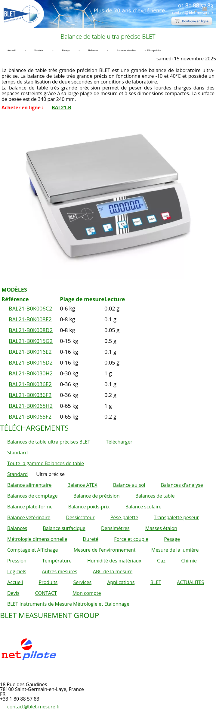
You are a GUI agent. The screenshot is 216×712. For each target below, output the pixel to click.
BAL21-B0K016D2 (31, 362)
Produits (48, 582)
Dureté (90, 539)
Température (57, 560)
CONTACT (46, 593)
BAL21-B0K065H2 (31, 405)
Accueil (15, 582)
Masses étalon (161, 528)
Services (82, 582)
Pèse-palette (124, 517)
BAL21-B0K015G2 (31, 340)
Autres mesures (59, 571)
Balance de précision (96, 495)
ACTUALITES (190, 582)
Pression (16, 560)
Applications (120, 582)
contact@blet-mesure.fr (33, 706)
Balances (17, 528)
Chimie (189, 560)
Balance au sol (129, 485)
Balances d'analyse (182, 485)
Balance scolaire (143, 506)
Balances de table (155, 495)
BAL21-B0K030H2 (31, 373)
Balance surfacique (64, 528)
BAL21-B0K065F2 (30, 416)
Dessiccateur (80, 517)
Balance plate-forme (30, 506)
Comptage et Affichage (32, 550)
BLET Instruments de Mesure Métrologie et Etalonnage (68, 604)
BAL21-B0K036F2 (30, 394)
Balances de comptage (32, 495)
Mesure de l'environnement (105, 550)
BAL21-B (61, 107)
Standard (17, 452)
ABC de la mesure (112, 571)
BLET (155, 582)
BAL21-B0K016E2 (30, 351)
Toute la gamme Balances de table (45, 463)
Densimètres (115, 528)
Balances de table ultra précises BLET (48, 441)
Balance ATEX (82, 485)
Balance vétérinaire (28, 517)
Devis (13, 593)
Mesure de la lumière (175, 550)
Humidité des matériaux (114, 560)
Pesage (172, 539)
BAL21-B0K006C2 (30, 308)
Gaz (161, 560)
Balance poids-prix (89, 506)
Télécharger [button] (119, 441)
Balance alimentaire (29, 485)
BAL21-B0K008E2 (30, 319)
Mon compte (87, 593)
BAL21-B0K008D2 (31, 330)
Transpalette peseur (176, 517)
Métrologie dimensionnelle (37, 539)
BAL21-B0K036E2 (30, 384)
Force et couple (131, 539)
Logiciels (16, 571)
